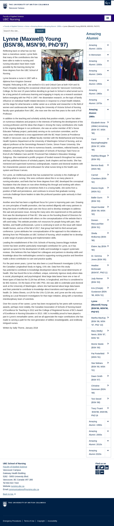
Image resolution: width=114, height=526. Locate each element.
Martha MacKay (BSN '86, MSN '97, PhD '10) (100, 321)
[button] (108, 47)
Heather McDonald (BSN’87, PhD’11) (100, 269)
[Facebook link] (97, 468)
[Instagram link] (97, 473)
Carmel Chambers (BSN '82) (100, 178)
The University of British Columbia (49, 6)
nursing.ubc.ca (17, 486)
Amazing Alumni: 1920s (95, 47)
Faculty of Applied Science (13, 26)
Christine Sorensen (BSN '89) (100, 389)
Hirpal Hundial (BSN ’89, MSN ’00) (100, 210)
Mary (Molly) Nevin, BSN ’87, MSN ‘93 (100, 334)
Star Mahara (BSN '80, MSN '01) (100, 366)
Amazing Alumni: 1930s (95, 63)
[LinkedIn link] (107, 468)
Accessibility (52, 521)
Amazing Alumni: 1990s (95, 423)
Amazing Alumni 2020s (95, 452)
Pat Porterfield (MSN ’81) (100, 355)
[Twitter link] (102, 468)
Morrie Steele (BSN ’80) (100, 346)
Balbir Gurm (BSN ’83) (100, 199)
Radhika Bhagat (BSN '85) (100, 157)
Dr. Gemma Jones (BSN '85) (100, 257)
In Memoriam (95, 55)
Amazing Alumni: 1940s (95, 72)
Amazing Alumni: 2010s (95, 443)
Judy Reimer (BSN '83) (100, 280)
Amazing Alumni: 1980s (52, 26)
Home (27, 26)
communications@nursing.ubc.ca (24, 489)
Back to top (9, 494)
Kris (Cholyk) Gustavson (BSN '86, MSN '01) (100, 291)
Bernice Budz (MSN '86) (100, 167)
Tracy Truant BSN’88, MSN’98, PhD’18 (100, 412)
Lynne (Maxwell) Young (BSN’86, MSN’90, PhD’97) (100, 306)
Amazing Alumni (37, 26)
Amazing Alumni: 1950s (95, 82)
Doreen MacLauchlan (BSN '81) (100, 223)
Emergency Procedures (12, 521)
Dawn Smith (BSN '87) (100, 378)
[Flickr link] (102, 473)
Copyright (41, 521)
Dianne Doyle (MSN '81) (100, 190)
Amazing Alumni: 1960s (95, 92)
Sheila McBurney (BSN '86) (100, 237)
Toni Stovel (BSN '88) (100, 400)
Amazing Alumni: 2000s (95, 433)
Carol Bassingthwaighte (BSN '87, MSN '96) (100, 144)
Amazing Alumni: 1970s (95, 102)
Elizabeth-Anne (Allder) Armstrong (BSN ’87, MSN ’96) (100, 127)
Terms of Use (29, 521)
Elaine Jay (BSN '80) (100, 248)
